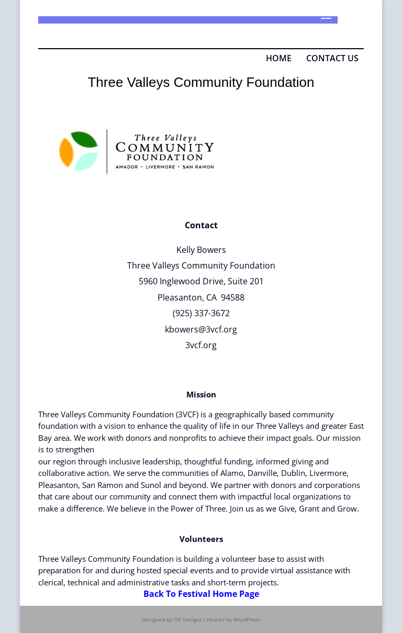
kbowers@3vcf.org (201, 329)
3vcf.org (201, 345)
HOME (279, 58)
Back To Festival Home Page (201, 593)
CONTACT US (331, 58)
